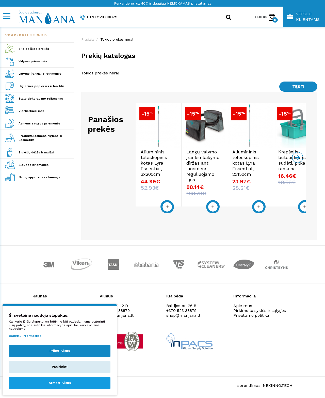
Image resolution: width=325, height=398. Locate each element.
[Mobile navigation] (6, 16)
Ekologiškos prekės (34, 49)
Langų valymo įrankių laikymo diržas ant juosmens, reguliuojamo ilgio (217, 175)
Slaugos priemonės (33, 165)
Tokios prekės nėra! (116, 39)
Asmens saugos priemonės (39, 123)
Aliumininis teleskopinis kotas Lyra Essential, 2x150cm (275, 172)
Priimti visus (60, 351)
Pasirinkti (60, 367)
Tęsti (298, 86)
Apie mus (242, 305)
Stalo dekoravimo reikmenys (41, 99)
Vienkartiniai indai (32, 111)
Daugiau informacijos (25, 336)
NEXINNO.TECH (277, 385)
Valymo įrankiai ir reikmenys (40, 74)
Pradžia (87, 39)
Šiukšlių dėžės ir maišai (36, 152)
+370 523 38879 (99, 17)
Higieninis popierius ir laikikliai (42, 86)
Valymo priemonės (33, 61)
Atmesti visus (60, 383)
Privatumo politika (251, 315)
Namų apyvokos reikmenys (39, 177)
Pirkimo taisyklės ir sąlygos (259, 310)
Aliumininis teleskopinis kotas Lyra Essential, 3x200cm (161, 172)
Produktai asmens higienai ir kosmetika (40, 138)
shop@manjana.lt (183, 315)
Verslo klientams (303, 16)
